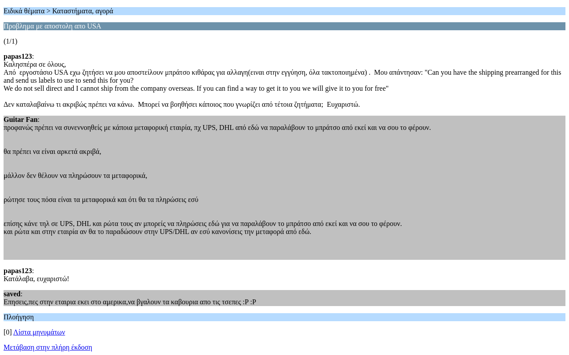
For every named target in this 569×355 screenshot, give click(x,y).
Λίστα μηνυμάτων (39, 332)
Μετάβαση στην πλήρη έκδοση (48, 347)
